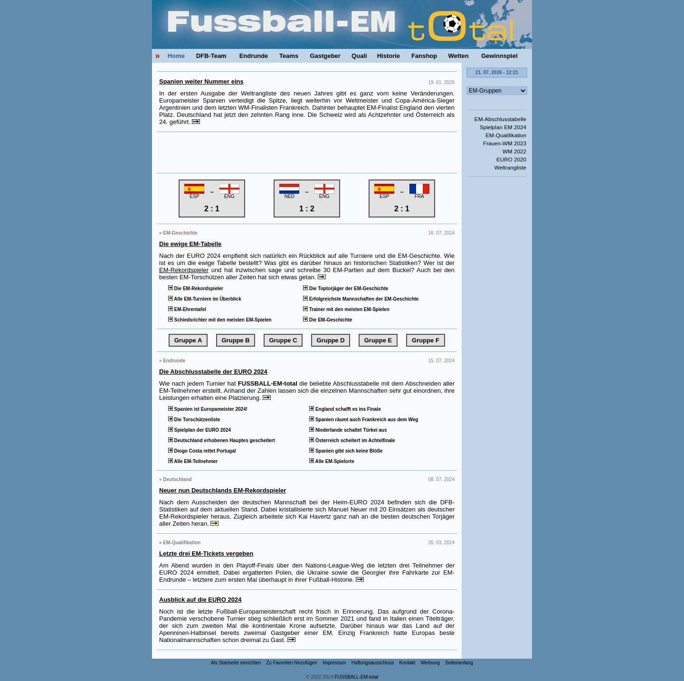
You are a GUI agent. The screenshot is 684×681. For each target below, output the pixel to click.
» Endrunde (172, 360)
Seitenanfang (459, 662)
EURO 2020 (511, 159)
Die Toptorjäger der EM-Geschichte (345, 288)
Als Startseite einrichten (236, 662)
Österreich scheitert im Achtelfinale (351, 440)
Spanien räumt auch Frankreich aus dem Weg (363, 419)
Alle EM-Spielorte (331, 461)
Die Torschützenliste (193, 419)
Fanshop (424, 55)
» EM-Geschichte (178, 233)
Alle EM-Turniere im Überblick (204, 299)
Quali (359, 55)
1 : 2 (306, 209)
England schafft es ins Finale (344, 409)
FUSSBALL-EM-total (357, 677)
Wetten (458, 55)
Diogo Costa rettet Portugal (201, 451)
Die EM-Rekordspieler (195, 288)
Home (176, 55)
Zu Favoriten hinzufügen (291, 662)
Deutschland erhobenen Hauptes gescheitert (221, 440)
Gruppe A (188, 340)
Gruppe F (425, 340)
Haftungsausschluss (373, 662)
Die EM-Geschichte (327, 319)
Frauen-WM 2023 (504, 143)
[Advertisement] (307, 152)
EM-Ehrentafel (186, 309)
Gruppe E (378, 340)
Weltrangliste (510, 167)
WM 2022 (514, 151)
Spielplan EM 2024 (503, 127)
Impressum (334, 662)
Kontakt (407, 662)
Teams (288, 55)
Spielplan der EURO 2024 (199, 430)
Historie (388, 55)
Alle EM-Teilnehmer (192, 461)
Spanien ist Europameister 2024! (207, 409)
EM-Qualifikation (505, 135)
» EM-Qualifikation (179, 542)
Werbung (429, 662)
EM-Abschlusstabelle (500, 119)
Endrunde (253, 55)
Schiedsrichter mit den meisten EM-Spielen (219, 319)
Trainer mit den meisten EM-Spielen (346, 309)
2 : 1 (211, 209)
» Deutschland (175, 479)
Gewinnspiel (499, 55)
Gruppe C (283, 340)
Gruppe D (330, 340)
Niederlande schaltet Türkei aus (347, 430)
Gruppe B (235, 340)
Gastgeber (325, 55)
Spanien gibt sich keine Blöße (345, 451)
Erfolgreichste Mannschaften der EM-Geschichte (360, 299)
